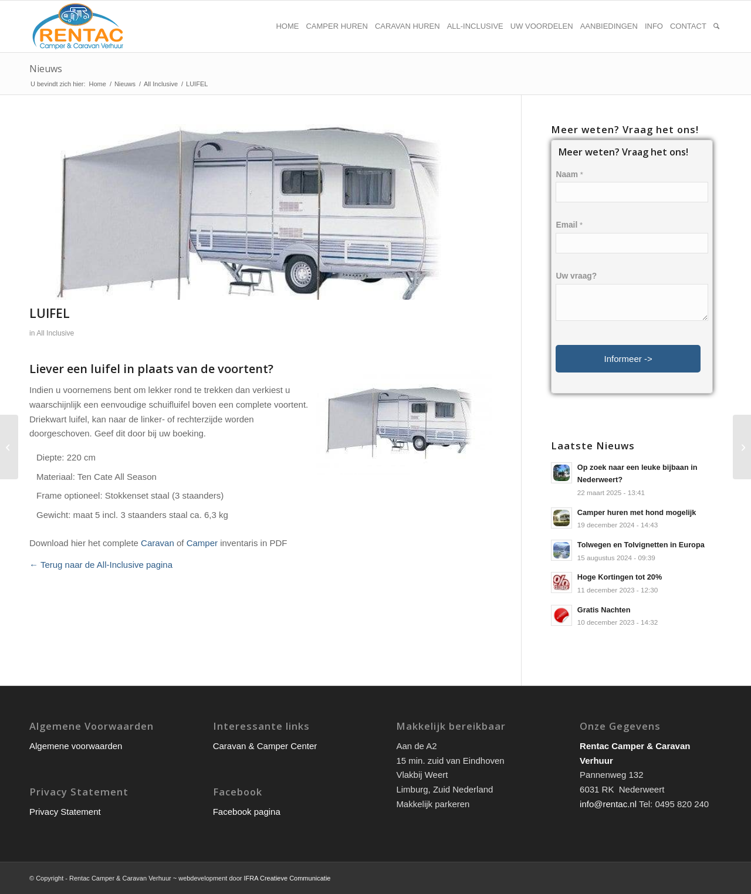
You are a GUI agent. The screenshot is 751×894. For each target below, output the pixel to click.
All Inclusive (55, 333)
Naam (569, 174)
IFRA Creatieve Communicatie (287, 878)
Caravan (157, 543)
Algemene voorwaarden (75, 746)
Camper (202, 543)
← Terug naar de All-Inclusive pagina (100, 565)
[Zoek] (716, 26)
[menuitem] (287, 26)
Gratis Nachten (604, 609)
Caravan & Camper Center (265, 746)
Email (569, 225)
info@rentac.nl (608, 804)
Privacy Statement (65, 812)
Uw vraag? (576, 276)
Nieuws (45, 68)
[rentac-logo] (77, 26)
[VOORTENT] (742, 447)
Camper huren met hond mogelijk (636, 512)
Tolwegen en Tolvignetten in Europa (641, 544)
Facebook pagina (246, 812)
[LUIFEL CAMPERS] (9, 447)
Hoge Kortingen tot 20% (619, 577)
